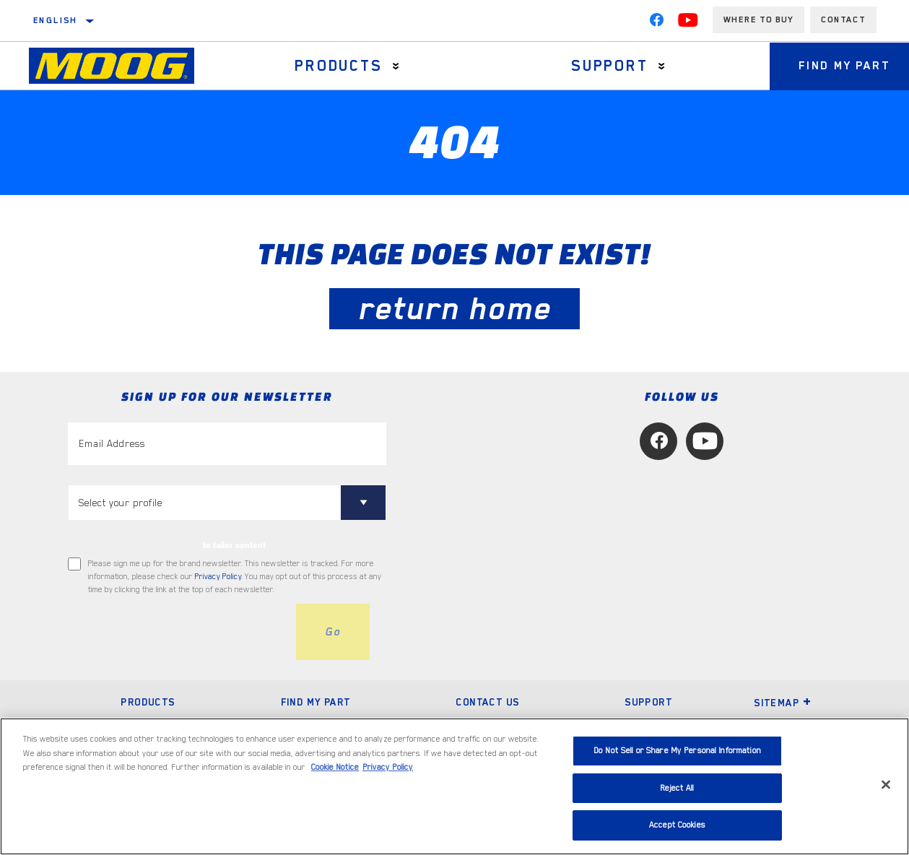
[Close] (886, 785)
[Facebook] (656, 23)
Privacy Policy (218, 576)
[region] (454, 786)
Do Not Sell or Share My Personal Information (677, 750)
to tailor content (234, 545)
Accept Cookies (677, 825)
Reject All (677, 788)
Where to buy (758, 19)
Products (338, 65)
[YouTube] (688, 23)
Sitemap (783, 702)
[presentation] (177, 632)
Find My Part (316, 702)
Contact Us (487, 702)
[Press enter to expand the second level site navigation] (396, 66)
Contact (843, 19)
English (55, 20)
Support (609, 65)
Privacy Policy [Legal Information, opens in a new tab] (387, 767)
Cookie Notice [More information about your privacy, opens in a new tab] (335, 767)
